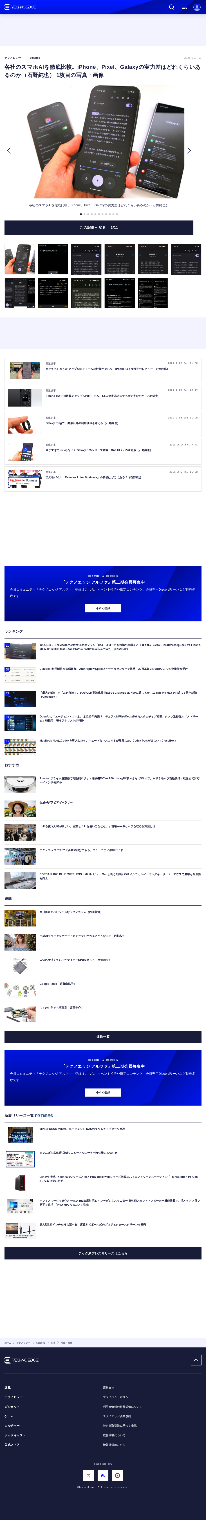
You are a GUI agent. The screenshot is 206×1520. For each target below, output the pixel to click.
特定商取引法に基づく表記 (120, 1425)
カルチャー (12, 1425)
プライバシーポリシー (117, 1397)
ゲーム (9, 1416)
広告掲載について (114, 1435)
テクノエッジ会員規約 (117, 1416)
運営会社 (108, 1387)
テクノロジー (13, 1397)
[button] (9, 151)
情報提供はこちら (114, 1444)
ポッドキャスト (15, 1435)
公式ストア (12, 1444)
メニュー (184, 7)
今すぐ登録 (103, 608)
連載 (7, 1387)
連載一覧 (103, 1037)
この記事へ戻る (99, 227)
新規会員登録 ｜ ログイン (197, 7)
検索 (171, 7)
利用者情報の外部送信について (122, 1406)
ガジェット (12, 1406)
